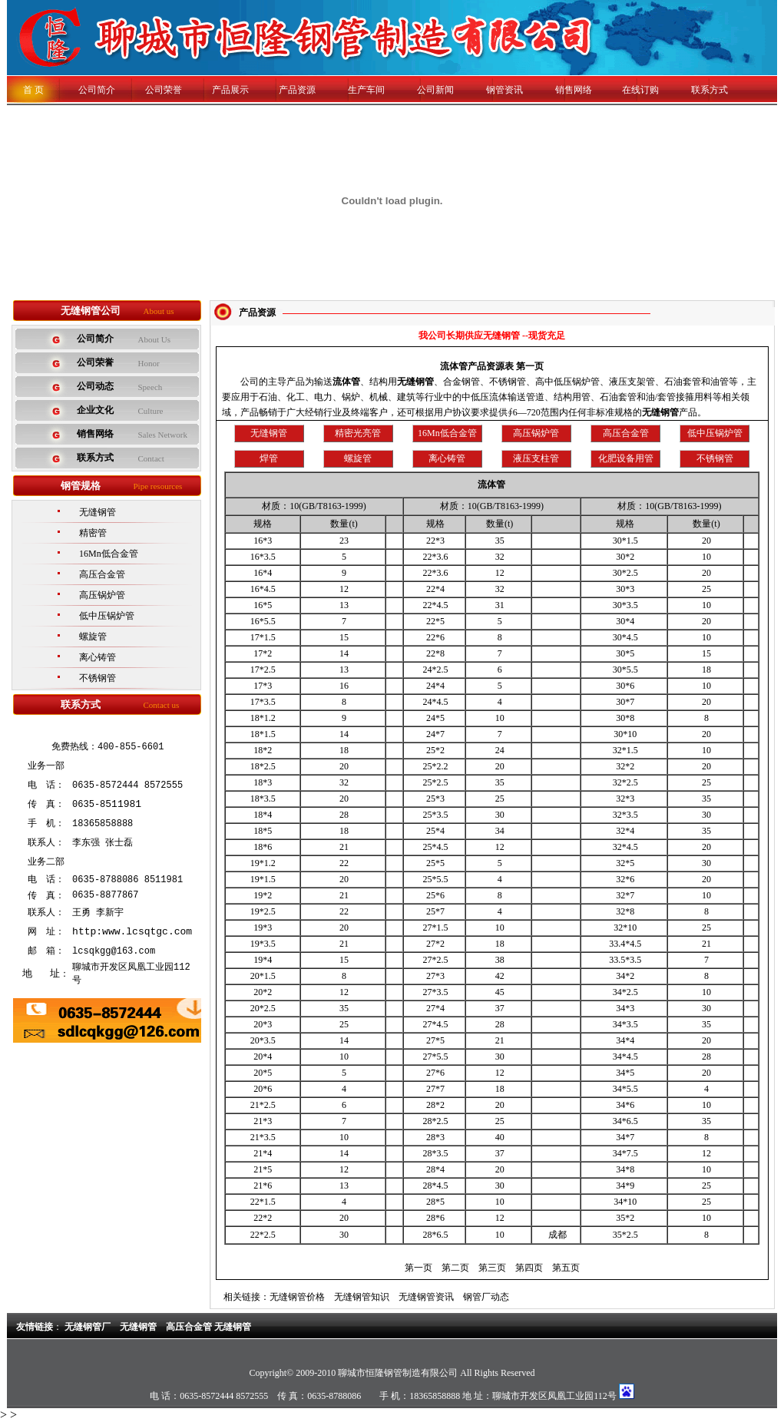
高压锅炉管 (102, 595)
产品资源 (297, 89)
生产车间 (366, 89)
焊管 (269, 458)
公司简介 (87, 89)
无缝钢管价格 (297, 1296)
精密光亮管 (358, 433)
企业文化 (95, 410)
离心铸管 (97, 657)
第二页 (455, 1267)
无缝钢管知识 (361, 1296)
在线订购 (640, 89)
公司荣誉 (163, 89)
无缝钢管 (97, 512)
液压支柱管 (536, 458)
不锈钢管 (97, 678)
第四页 (529, 1267)
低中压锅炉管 (106, 615)
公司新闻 (435, 89)
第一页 (418, 1267)
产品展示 (230, 89)
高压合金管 (102, 574)
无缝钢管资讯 (426, 1296)
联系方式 (709, 89)
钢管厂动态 (486, 1296)
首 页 (33, 89)
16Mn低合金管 (108, 553)
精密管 (93, 532)
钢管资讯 (504, 89)
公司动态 (95, 386)
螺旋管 (93, 636)
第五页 (566, 1267)
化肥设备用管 (625, 458)
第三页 (492, 1267)
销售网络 (573, 89)
